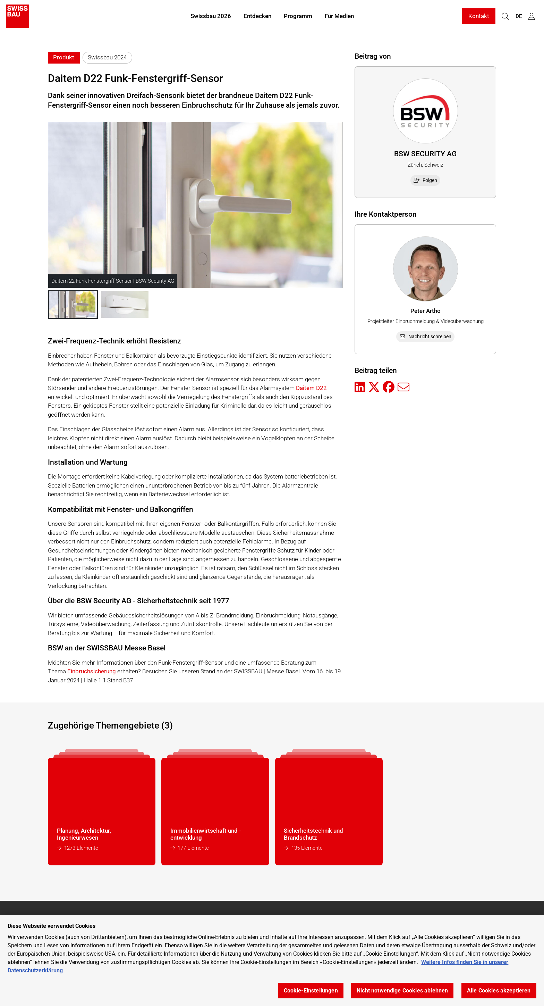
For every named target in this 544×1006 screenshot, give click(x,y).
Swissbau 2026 (210, 16)
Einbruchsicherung (91, 671)
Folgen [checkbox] (425, 180)
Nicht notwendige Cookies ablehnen (402, 990)
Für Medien (339, 16)
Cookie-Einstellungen (311, 990)
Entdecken (257, 16)
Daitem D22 (311, 387)
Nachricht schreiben (425, 336)
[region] (272, 960)
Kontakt (478, 16)
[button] (73, 304)
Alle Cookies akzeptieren (499, 990)
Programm (298, 16)
